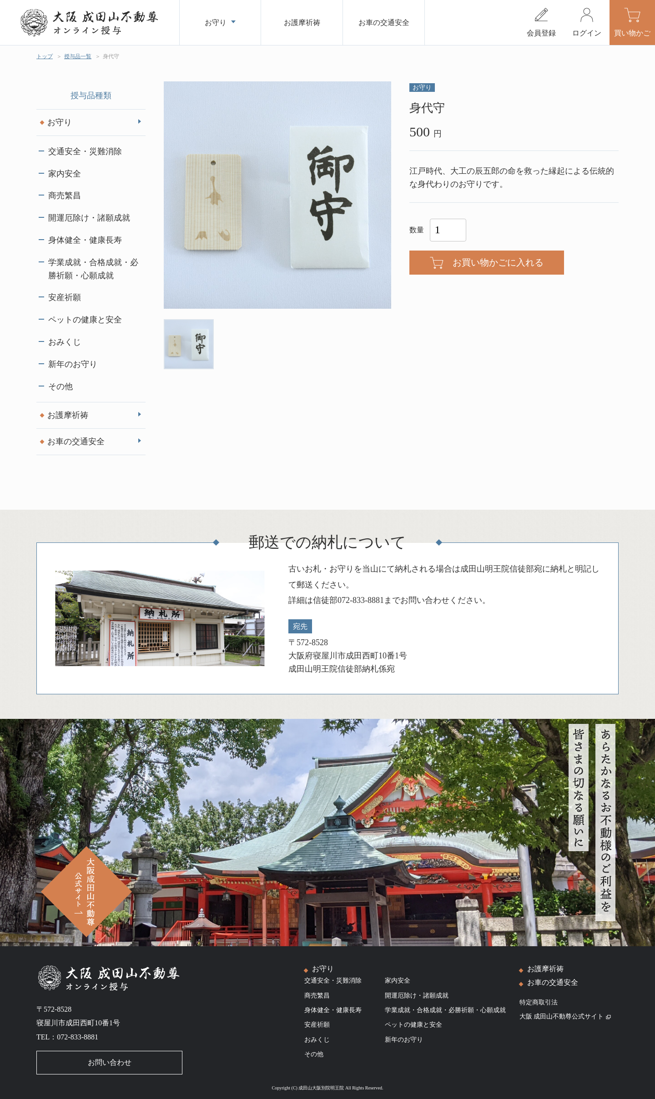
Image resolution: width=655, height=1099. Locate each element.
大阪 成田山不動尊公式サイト (565, 1016)
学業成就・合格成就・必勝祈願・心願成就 (93, 269)
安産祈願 (64, 297)
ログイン (586, 33)
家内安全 (64, 173)
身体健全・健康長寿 (85, 240)
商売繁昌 (64, 195)
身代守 (111, 56)
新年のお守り (72, 364)
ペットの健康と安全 (85, 319)
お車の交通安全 (76, 441)
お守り (59, 122)
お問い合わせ (109, 1062)
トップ (44, 56)
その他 (60, 386)
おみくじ (64, 341)
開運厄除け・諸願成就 (89, 217)
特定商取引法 (538, 1002)
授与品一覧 (77, 56)
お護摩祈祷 (67, 415)
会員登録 (541, 33)
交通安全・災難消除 (85, 151)
